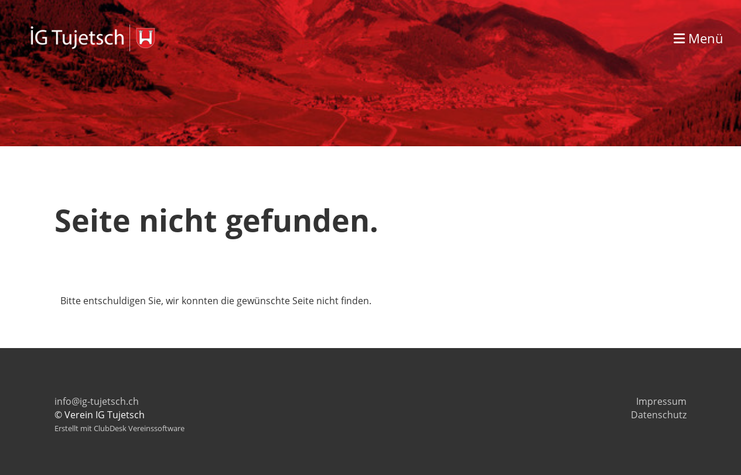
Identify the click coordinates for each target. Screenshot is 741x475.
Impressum (661, 401)
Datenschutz (659, 414)
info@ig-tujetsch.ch (96, 401)
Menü (698, 38)
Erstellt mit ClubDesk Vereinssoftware (119, 428)
